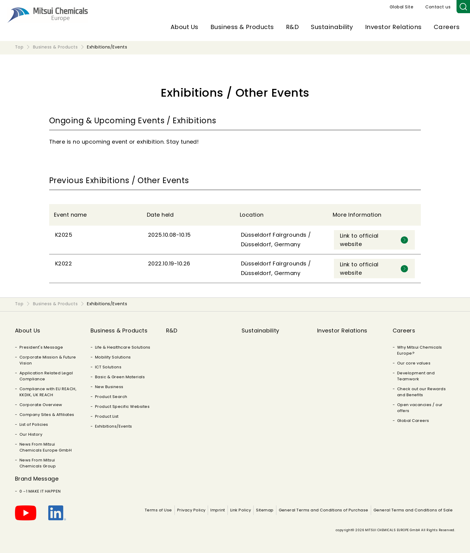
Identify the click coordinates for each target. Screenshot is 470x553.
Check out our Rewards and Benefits (421, 392)
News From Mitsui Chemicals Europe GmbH (45, 447)
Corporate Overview (40, 405)
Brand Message (36, 478)
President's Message (41, 347)
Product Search (111, 396)
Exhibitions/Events (113, 426)
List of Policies (33, 424)
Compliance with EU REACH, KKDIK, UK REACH (47, 392)
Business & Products (242, 27)
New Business (109, 387)
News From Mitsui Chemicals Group (37, 463)
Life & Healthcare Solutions (122, 347)
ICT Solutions (108, 367)
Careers (447, 27)
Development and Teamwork (416, 376)
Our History (30, 434)
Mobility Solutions (113, 357)
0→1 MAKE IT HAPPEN (40, 491)
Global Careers (413, 420)
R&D (292, 27)
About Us (184, 27)
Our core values (413, 363)
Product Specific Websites (122, 406)
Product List (107, 416)
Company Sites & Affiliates (46, 414)
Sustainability (332, 27)
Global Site (401, 7)
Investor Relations (393, 27)
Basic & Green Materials (120, 377)
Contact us (438, 7)
